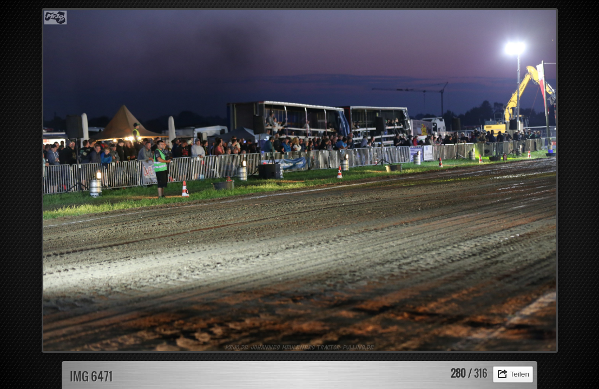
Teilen (519, 374)
